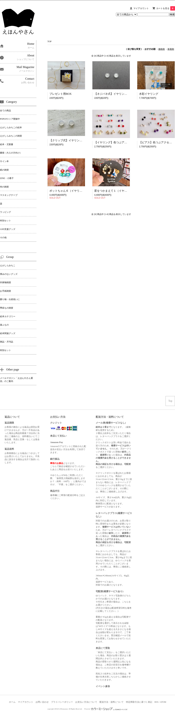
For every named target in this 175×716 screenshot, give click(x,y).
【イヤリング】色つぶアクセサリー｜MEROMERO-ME (128, 142)
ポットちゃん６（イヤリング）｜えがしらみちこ (79, 190)
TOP (49, 41)
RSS (156, 702)
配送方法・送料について (112, 702)
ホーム (12, 702)
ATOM (163, 702)
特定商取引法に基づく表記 (139, 702)
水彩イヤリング (148, 93)
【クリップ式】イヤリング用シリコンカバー (76, 140)
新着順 (171, 49)
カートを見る (165, 8)
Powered (106, 709)
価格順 (161, 49)
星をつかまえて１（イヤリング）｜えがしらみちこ (125, 190)
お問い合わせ (42, 702)
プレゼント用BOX (60, 93)
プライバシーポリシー (62, 702)
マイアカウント (141, 8)
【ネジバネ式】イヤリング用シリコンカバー (121, 93)
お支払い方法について (86, 702)
